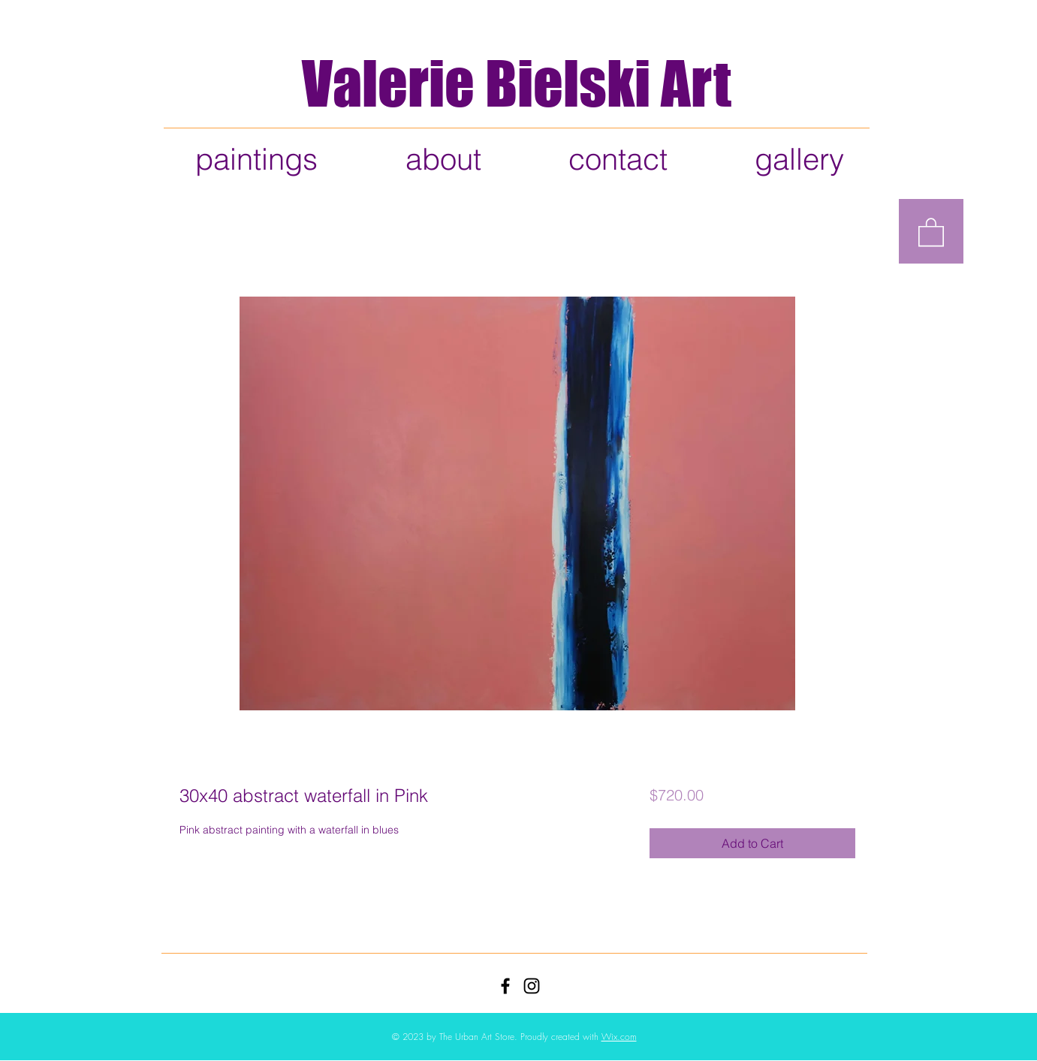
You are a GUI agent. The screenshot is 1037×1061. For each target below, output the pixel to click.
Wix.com (619, 1036)
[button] (931, 231)
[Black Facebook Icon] (505, 985)
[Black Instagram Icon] (531, 985)
